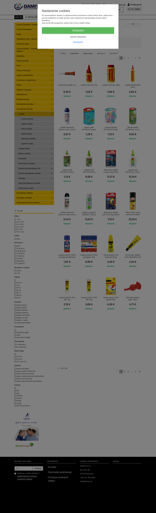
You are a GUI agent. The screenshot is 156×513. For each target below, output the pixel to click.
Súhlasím (78, 30)
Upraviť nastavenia (78, 37)
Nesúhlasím (78, 42)
